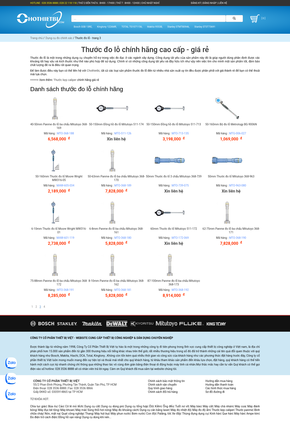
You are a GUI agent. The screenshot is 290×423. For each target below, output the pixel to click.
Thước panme (244, 410)
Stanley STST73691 (204, 26)
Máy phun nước (120, 413)
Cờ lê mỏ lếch (74, 406)
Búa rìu (52, 406)
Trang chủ (36, 38)
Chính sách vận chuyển (162, 384)
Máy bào (195, 406)
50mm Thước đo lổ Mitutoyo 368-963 (231, 176)
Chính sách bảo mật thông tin (166, 381)
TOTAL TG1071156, (131, 26)
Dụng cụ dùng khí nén (95, 417)
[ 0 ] (257, 18)
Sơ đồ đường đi (215, 391)
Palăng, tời (164, 413)
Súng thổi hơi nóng (99, 410)
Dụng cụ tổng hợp (136, 406)
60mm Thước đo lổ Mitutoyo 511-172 (173, 228)
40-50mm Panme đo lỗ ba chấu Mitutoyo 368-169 (59, 126)
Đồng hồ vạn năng (69, 417)
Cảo (61, 406)
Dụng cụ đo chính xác (59, 38)
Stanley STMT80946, (178, 26)
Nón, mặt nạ (52, 413)
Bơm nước (138, 413)
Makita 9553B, (155, 26)
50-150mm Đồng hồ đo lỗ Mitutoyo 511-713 (173, 124)
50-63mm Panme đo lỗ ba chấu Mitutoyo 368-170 (116, 178)
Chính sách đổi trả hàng (163, 391)
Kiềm (158, 406)
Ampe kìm (252, 413)
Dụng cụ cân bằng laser (154, 410)
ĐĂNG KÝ (196, 3)
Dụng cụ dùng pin (112, 406)
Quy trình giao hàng (160, 388)
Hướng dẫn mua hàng (218, 381)
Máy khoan (67, 410)
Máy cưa (240, 406)
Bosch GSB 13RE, (83, 26)
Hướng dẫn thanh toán (219, 384)
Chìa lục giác (38, 406)
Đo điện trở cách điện (43, 417)
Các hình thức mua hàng (220, 388)
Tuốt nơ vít (182, 406)
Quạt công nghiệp (72, 413)
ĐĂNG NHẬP (209, 3)
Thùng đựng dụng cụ (195, 413)
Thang (89, 413)
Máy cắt (208, 406)
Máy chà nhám (223, 406)
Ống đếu (168, 406)
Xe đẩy (176, 413)
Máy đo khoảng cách (125, 410)
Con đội (151, 413)
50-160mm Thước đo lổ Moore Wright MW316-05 (58, 178)
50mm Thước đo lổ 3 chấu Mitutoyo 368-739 (173, 176)
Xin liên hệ (116, 139)
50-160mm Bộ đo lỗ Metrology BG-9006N (231, 124)
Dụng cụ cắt (92, 406)
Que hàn (227, 413)
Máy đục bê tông (48, 410)
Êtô (151, 406)
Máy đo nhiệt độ (181, 410)
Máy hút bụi (101, 413)
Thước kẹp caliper (65, 79)
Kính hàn (215, 413)
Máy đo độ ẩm (201, 410)
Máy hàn (239, 413)
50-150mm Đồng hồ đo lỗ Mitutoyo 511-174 (116, 124)
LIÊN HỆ (222, 3)
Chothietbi (93, 70)
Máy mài (80, 410)
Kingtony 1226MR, (107, 26)
